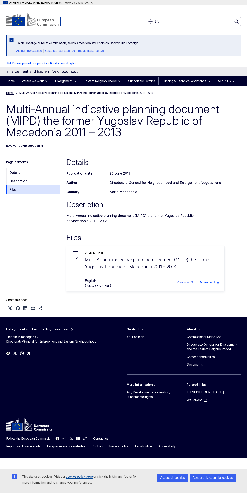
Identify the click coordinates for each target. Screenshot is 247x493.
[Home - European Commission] (37, 19)
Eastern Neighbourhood (100, 81)
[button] (185, 282)
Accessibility (167, 446)
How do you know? (79, 2)
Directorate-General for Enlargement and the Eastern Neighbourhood (212, 347)
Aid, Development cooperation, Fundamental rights (41, 63)
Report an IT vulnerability (23, 446)
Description (18, 181)
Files (13, 189)
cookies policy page (79, 476)
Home (10, 81)
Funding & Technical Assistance (184, 81)
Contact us (100, 438)
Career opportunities (201, 357)
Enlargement (63, 81)
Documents (195, 364)
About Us (224, 81)
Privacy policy (119, 446)
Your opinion (135, 337)
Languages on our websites (66, 446)
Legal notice (143, 446)
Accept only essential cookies (213, 477)
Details (14, 173)
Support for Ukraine (141, 81)
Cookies (97, 446)
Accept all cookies (172, 477)
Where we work (33, 81)
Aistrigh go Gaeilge (29, 50)
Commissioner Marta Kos (204, 337)
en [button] (153, 21)
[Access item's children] (48, 81)
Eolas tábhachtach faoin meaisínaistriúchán (74, 50)
